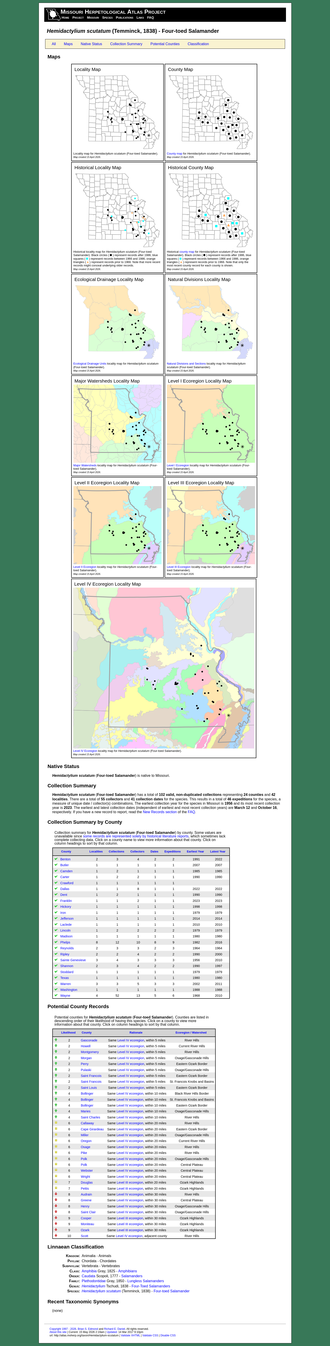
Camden (66, 871)
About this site (58, 1332)
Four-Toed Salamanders (151, 1286)
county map (186, 251)
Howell (86, 1046)
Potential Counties (165, 44)
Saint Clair (88, 1212)
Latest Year (217, 851)
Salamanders (131, 1276)
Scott (84, 1236)
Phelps (65, 942)
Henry (85, 1206)
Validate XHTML (130, 1335)
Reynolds (67, 948)
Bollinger (87, 1093)
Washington (68, 990)
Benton (65, 859)
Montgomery (90, 1052)
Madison (66, 936)
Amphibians (127, 1271)
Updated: (112, 1332)
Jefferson (67, 918)
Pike (84, 1153)
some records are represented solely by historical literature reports (136, 836)
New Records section (160, 812)
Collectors (137, 851)
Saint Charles (90, 1117)
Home (65, 17)
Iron (63, 912)
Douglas (87, 1182)
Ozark (85, 1230)
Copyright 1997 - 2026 (63, 1329)
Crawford (66, 883)
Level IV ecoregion (130, 1040)
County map (174, 153)
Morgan (86, 1058)
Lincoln (65, 930)
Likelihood (68, 1032)
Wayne (65, 995)
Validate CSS (150, 1335)
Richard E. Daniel (114, 1329)
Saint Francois (91, 1076)
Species (107, 17)
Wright (85, 1176)
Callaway (87, 1123)
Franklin (66, 901)
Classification (198, 44)
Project (78, 17)
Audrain (86, 1194)
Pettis (85, 1188)
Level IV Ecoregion (85, 751)
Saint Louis (89, 1087)
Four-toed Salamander (172, 1291)
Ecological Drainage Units (89, 363)
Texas (64, 978)
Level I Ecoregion (178, 465)
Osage (85, 1147)
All (54, 44)
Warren (65, 984)
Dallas (64, 889)
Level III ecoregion (130, 1182)
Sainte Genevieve (73, 960)
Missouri (93, 17)
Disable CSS (168, 1335)
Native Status (91, 44)
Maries (86, 1111)
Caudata (88, 1276)
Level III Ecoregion (179, 567)
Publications (124, 17)
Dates (154, 851)
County (66, 851)
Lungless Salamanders (145, 1281)
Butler (64, 865)
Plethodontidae (94, 1281)
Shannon (66, 966)
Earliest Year (195, 851)
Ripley (64, 954)
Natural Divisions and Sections (186, 363)
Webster (87, 1170)
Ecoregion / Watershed (190, 1032)
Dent (63, 895)
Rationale (135, 1032)
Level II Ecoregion (84, 567)
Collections (116, 851)
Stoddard (66, 972)
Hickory (65, 906)
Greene (86, 1200)
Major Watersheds (85, 465)
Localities (96, 851)
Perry (85, 1064)
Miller (85, 1135)
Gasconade (89, 1040)
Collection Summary (126, 44)
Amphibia (89, 1271)
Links (140, 17)
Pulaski (86, 1070)
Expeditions (172, 851)
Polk (84, 1159)
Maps (68, 44)
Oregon (86, 1141)
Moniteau (87, 1224)
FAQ (150, 17)
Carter (64, 877)
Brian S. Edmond (88, 1329)
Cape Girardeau (92, 1129)
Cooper (86, 1218)
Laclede (66, 924)
